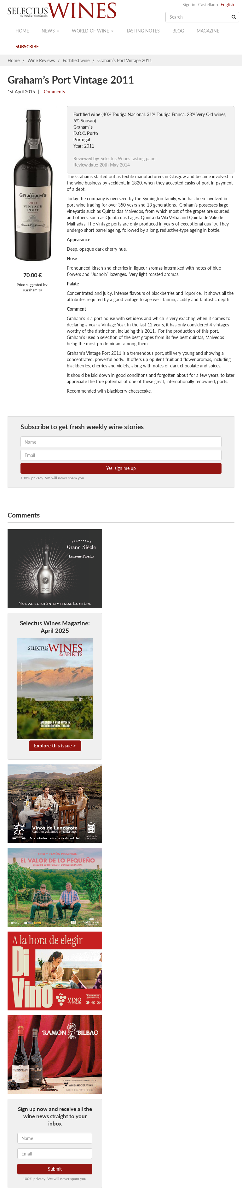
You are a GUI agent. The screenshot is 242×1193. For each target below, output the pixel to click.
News (50, 30)
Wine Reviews (41, 60)
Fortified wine (76, 60)
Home (22, 30)
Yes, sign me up (121, 468)
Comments (54, 91)
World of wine (92, 30)
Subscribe (27, 46)
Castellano (208, 4)
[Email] (54, 1153)
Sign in (188, 4)
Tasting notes (143, 30)
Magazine (208, 30)
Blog (178, 30)
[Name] (54, 1138)
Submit (55, 1169)
